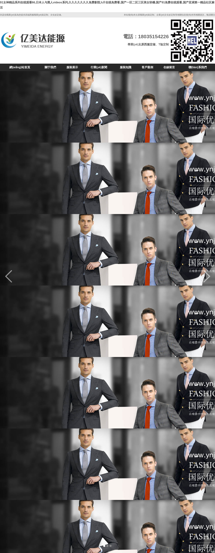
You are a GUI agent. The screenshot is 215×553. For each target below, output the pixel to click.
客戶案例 (147, 67)
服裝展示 (72, 67)
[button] (16, 276)
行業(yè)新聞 (99, 67)
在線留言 (169, 67)
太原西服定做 (147, 44)
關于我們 (50, 67)
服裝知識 (125, 67)
